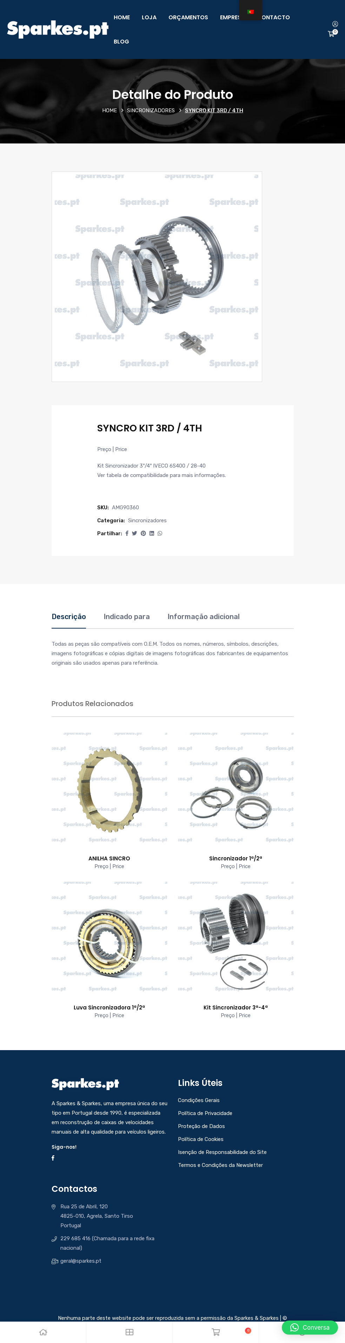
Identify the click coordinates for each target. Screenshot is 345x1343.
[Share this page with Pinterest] (143, 533)
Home (122, 17)
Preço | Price (112, 449)
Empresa (232, 17)
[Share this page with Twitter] (134, 533)
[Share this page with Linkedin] (152, 533)
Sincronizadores (151, 110)
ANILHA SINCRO (109, 858)
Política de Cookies (201, 1139)
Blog (121, 42)
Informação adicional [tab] (203, 616)
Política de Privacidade (205, 1113)
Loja (149, 17)
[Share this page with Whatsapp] (160, 533)
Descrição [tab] (69, 616)
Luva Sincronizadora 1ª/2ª (109, 1007)
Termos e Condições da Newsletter (220, 1165)
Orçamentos (188, 17)
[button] (127, 533)
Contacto (273, 17)
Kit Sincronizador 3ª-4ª (236, 1007)
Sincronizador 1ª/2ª (235, 858)
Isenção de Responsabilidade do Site (222, 1152)
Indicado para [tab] (127, 616)
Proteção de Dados (201, 1126)
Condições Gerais (199, 1100)
